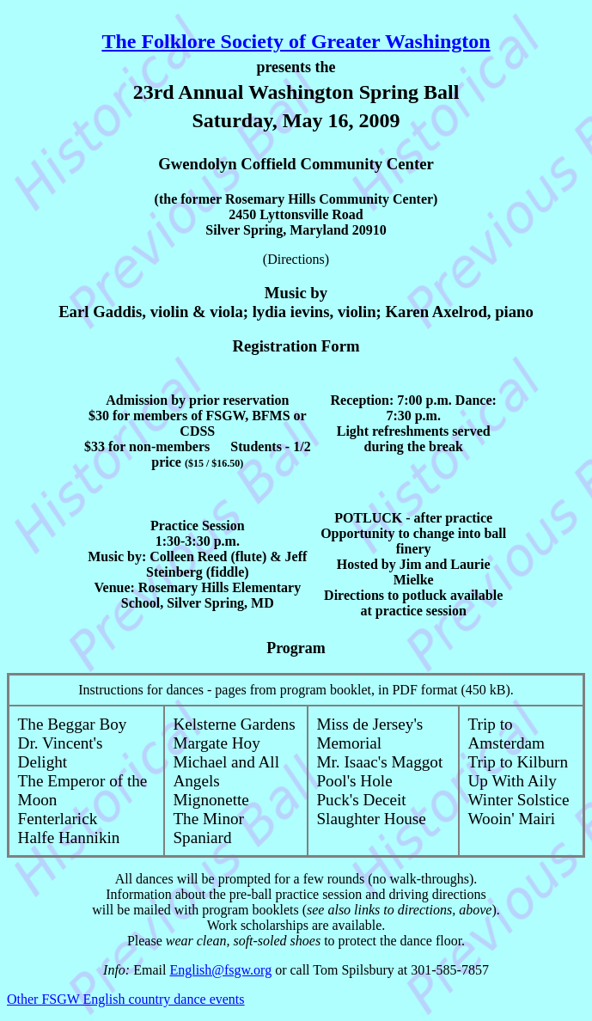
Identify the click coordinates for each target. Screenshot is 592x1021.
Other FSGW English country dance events (126, 999)
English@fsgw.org (220, 970)
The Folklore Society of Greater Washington (295, 41)
